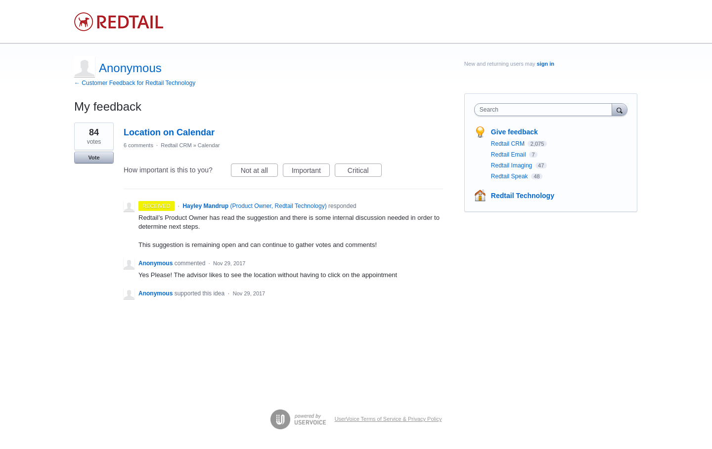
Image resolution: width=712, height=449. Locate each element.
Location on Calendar (169, 132)
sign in (545, 64)
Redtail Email (509, 154)
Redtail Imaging (512, 165)
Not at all (259, 171)
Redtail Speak (510, 176)
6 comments (138, 145)
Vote (93, 158)
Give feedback (514, 132)
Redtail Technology (522, 196)
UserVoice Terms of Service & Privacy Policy (388, 419)
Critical (365, 171)
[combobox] (545, 109)
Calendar (209, 145)
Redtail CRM (176, 145)
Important (311, 171)
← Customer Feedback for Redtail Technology (134, 83)
